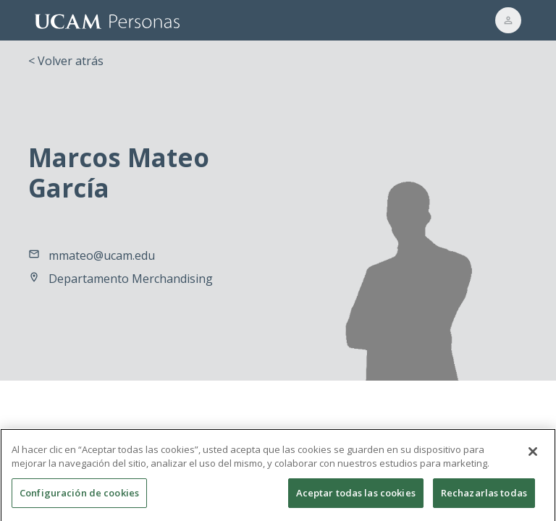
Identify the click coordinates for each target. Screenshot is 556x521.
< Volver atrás (66, 61)
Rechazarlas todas (484, 497)
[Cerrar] (533, 457)
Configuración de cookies (79, 497)
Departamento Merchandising (131, 279)
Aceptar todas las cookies (356, 497)
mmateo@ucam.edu (102, 255)
